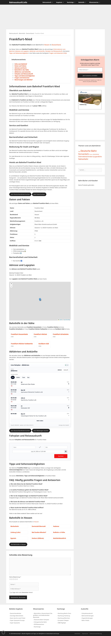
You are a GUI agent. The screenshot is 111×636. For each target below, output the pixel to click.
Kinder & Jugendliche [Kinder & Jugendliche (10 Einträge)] (95, 156)
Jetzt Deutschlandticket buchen (20, 194)
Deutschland (30, 33)
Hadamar (56, 526)
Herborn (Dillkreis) (38, 538)
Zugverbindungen (87, 618)
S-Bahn (18, 377)
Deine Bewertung (15, 577)
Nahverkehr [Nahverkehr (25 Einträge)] (83, 159)
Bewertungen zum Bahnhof (23, 80)
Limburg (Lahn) (15, 532)
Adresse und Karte (21, 68)
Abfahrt (60, 370)
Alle (13, 377)
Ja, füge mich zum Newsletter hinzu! (21, 592)
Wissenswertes (95, 2)
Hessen (46, 45)
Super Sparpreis (15, 623)
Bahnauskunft (49, 2)
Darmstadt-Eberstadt (39, 526)
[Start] (23, 447)
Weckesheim (14, 526)
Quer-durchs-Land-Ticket (17, 618)
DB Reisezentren (39, 624)
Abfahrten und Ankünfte (37, 51)
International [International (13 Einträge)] (83, 156)
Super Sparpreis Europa (17, 620)
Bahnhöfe (83, 2)
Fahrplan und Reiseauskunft (53, 51)
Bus (28, 377)
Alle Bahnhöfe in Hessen (18, 544)
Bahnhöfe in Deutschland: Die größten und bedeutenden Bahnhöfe (42, 615)
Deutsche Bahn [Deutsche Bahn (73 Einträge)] (89, 150)
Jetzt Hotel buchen (39, 194)
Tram (23, 377)
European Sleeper (63, 620)
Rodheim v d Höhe (59, 532)
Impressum (85, 633)
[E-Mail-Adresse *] (90, 70)
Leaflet (60, 319)
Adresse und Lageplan (22, 51)
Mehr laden (40, 420)
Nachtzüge (72, 2)
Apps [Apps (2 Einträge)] (79, 151)
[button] (40, 299)
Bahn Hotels (85, 620)
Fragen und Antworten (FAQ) (58, 53)
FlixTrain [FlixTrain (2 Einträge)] (91, 154)
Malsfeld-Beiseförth (59, 538)
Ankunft (66, 370)
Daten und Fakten (20, 66)
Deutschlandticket (15, 613)
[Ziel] (55, 447)
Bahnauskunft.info (18, 2)
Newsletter (77, 633)
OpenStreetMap (67, 319)
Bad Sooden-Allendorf (39, 532)
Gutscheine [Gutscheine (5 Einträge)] (96, 154)
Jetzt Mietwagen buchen (41, 430)
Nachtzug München (64, 618)
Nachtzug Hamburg (64, 616)
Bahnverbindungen (88, 616)
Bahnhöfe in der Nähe (22, 70)
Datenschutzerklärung (96, 633)
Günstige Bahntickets (16, 616)
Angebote (61, 2)
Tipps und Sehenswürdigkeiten (18, 53)
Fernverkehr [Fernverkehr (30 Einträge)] (83, 154)
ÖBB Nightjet (62, 623)
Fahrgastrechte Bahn (40, 622)
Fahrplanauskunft (87, 613)
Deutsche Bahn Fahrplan (41, 619)
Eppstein (13, 538)
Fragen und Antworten (22, 78)
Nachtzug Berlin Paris (64, 613)
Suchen (61, 456)
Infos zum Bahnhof (21, 64)
